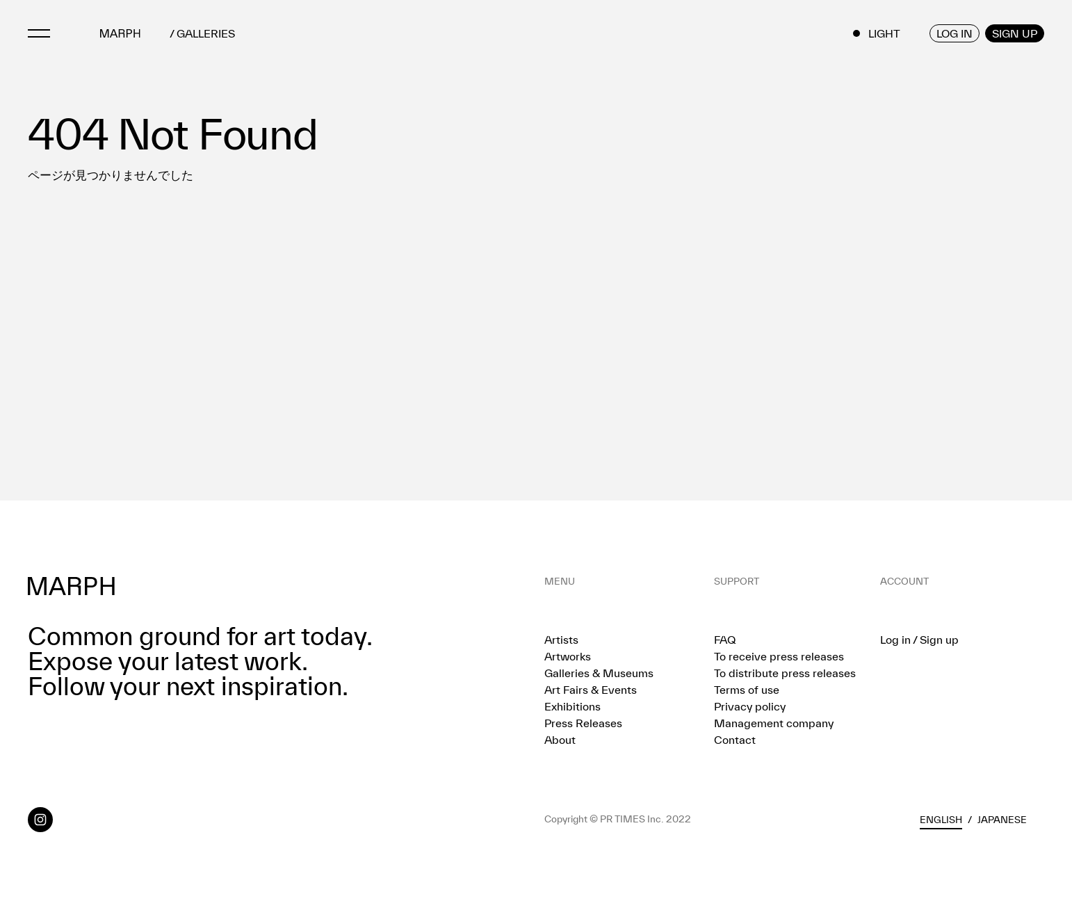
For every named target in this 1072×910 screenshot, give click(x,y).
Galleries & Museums (598, 673)
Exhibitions (572, 706)
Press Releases (583, 723)
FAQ (725, 639)
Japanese (1002, 819)
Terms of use (746, 689)
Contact (735, 739)
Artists (561, 639)
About (560, 739)
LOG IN (954, 33)
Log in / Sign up (919, 639)
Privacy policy (750, 706)
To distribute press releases (785, 673)
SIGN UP (1014, 33)
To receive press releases (779, 656)
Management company (774, 723)
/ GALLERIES (202, 34)
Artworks (567, 656)
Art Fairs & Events (590, 689)
